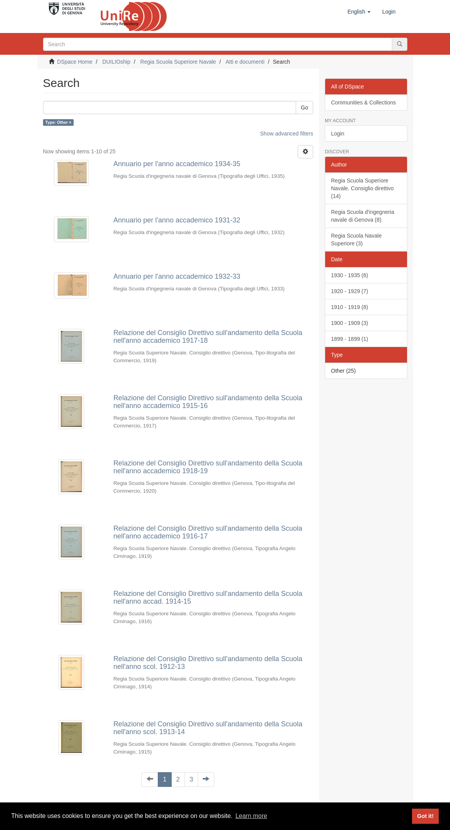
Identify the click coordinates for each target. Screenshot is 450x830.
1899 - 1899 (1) (349, 339)
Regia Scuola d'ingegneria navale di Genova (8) (362, 216)
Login (337, 133)
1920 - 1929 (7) (349, 291)
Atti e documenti (245, 62)
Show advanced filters (286, 133)
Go (304, 107)
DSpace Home (74, 62)
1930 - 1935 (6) (349, 275)
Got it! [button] (425, 816)
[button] (358, 11)
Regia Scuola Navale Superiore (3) (356, 240)
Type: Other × (58, 122)
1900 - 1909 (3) (349, 323)
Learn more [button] (251, 816)
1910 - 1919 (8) (349, 307)
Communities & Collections (363, 102)
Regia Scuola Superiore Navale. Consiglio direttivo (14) (362, 188)
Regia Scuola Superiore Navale (178, 62)
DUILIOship (116, 62)
